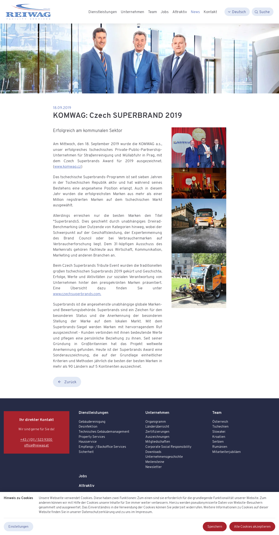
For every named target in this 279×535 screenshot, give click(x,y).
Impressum (144, 511)
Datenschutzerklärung (98, 511)
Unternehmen (157, 412)
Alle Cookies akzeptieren (252, 526)
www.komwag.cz (67, 166)
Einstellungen (18, 526)
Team (217, 412)
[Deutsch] (237, 12)
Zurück (67, 382)
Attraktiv (86, 485)
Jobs (83, 476)
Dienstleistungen (93, 412)
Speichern (214, 526)
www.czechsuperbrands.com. (77, 293)
